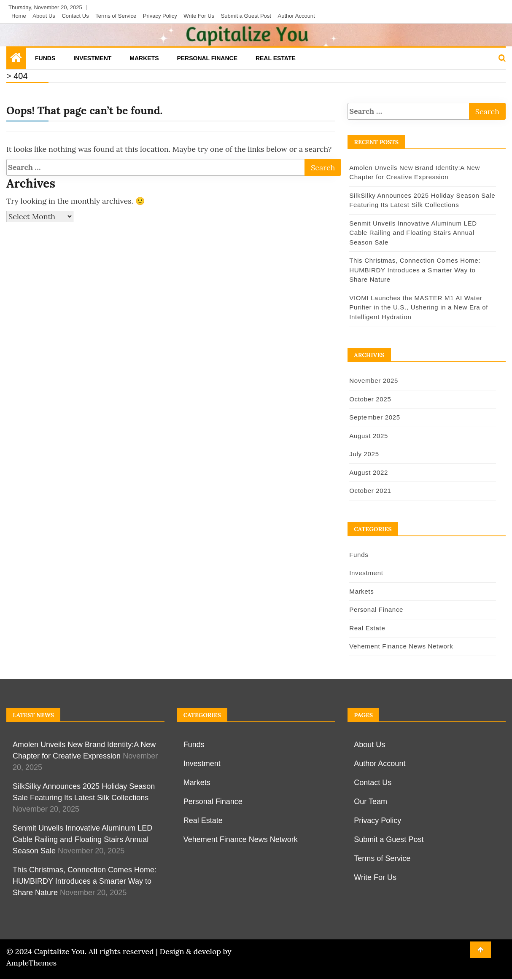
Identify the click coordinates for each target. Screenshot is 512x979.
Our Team (370, 801)
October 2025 (370, 399)
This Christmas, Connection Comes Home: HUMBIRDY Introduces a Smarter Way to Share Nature (422, 270)
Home (18, 16)
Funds (45, 58)
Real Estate (276, 58)
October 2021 (370, 490)
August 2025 (368, 435)
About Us (43, 16)
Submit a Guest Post (246, 16)
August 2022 (368, 472)
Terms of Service (115, 16)
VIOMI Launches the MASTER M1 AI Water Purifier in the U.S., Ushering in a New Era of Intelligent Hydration (418, 307)
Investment (92, 58)
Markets (144, 58)
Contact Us (75, 16)
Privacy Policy (160, 16)
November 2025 (373, 380)
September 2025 (374, 417)
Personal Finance (207, 58)
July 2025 (364, 453)
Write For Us (198, 16)
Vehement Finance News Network (401, 646)
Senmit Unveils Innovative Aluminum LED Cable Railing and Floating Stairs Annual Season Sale (413, 233)
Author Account (296, 16)
